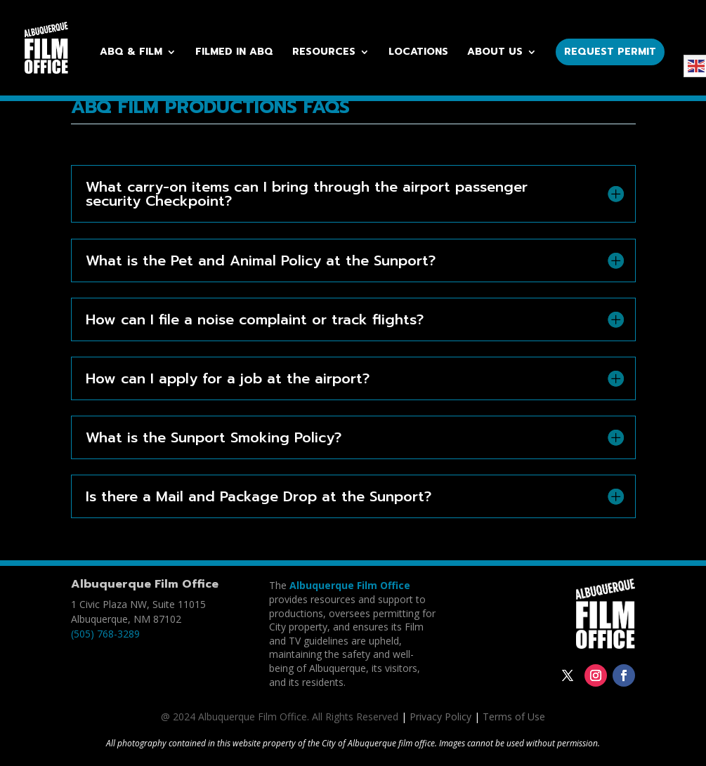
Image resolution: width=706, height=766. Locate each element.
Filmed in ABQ (234, 53)
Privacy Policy (440, 716)
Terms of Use (514, 716)
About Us (495, 53)
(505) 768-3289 (105, 633)
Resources (323, 53)
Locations (418, 53)
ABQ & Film (131, 53)
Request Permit (610, 51)
